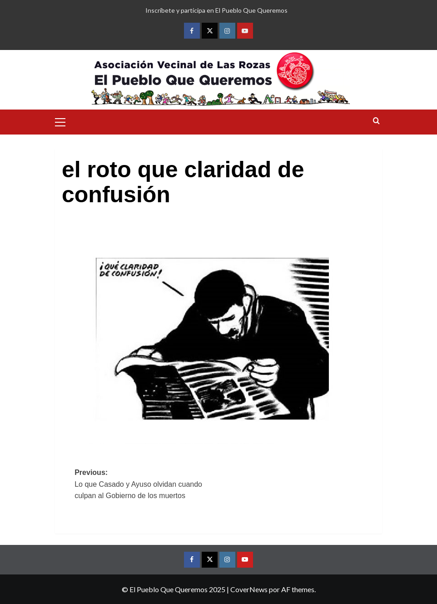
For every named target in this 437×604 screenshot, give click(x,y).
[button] (64, 121)
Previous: (146, 485)
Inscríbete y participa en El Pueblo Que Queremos (216, 10)
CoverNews (249, 589)
